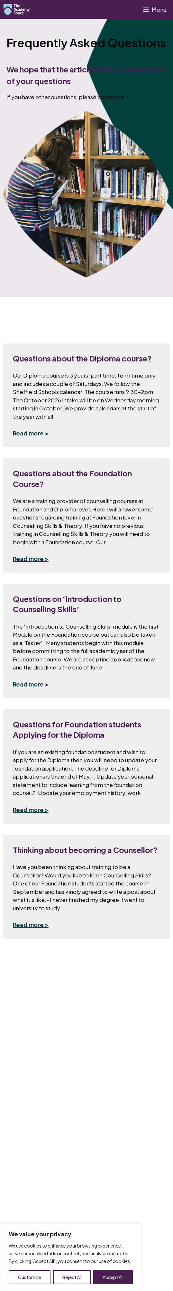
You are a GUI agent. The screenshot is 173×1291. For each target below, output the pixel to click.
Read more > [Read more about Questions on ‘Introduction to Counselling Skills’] (31, 684)
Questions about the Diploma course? (82, 358)
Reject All (72, 1277)
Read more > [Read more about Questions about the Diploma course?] (31, 433)
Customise (29, 1277)
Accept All (113, 1277)
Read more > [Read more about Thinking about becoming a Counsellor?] (31, 924)
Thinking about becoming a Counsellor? (85, 850)
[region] (70, 1257)
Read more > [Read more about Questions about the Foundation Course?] (31, 558)
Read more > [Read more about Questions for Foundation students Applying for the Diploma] (31, 809)
